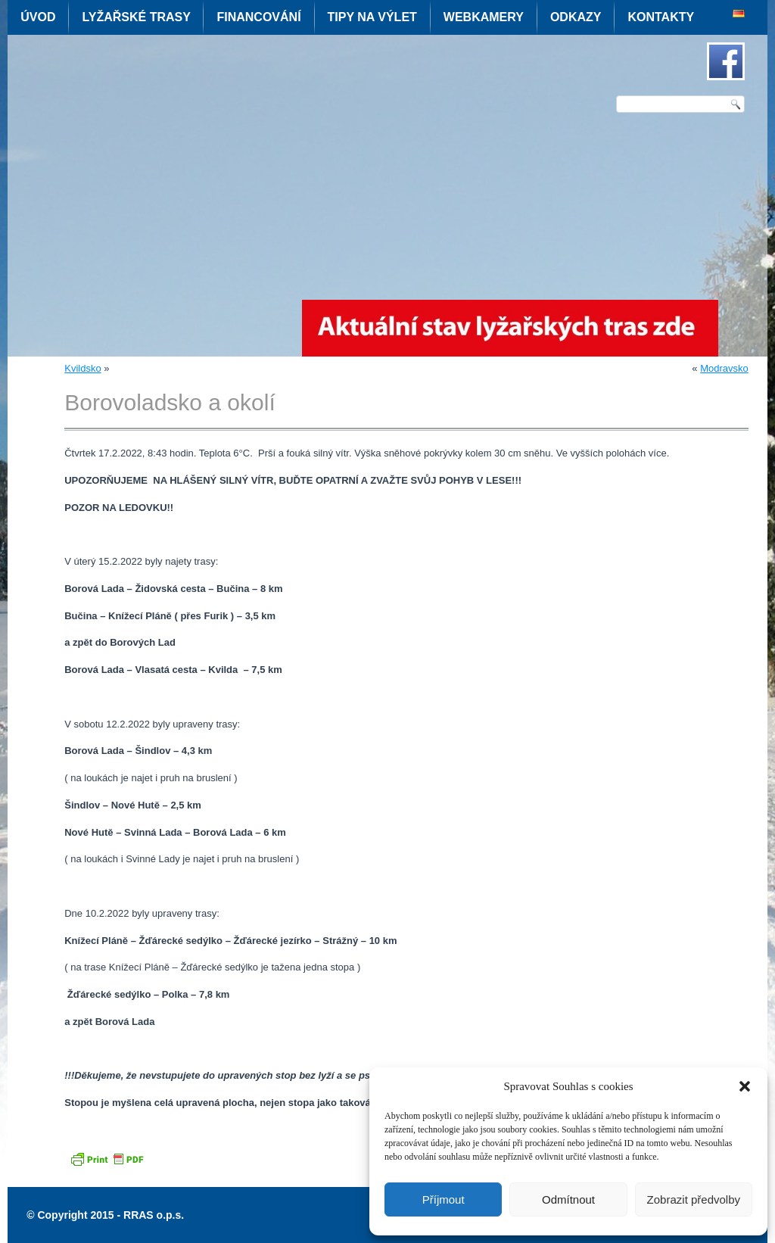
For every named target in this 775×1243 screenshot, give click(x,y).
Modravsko (724, 368)
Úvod (37, 17)
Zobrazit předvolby (693, 1199)
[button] (744, 1086)
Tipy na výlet (372, 17)
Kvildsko (82, 368)
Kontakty (660, 17)
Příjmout (443, 1199)
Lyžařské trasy (136, 17)
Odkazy (576, 17)
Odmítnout (568, 1199)
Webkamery (484, 17)
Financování (258, 17)
